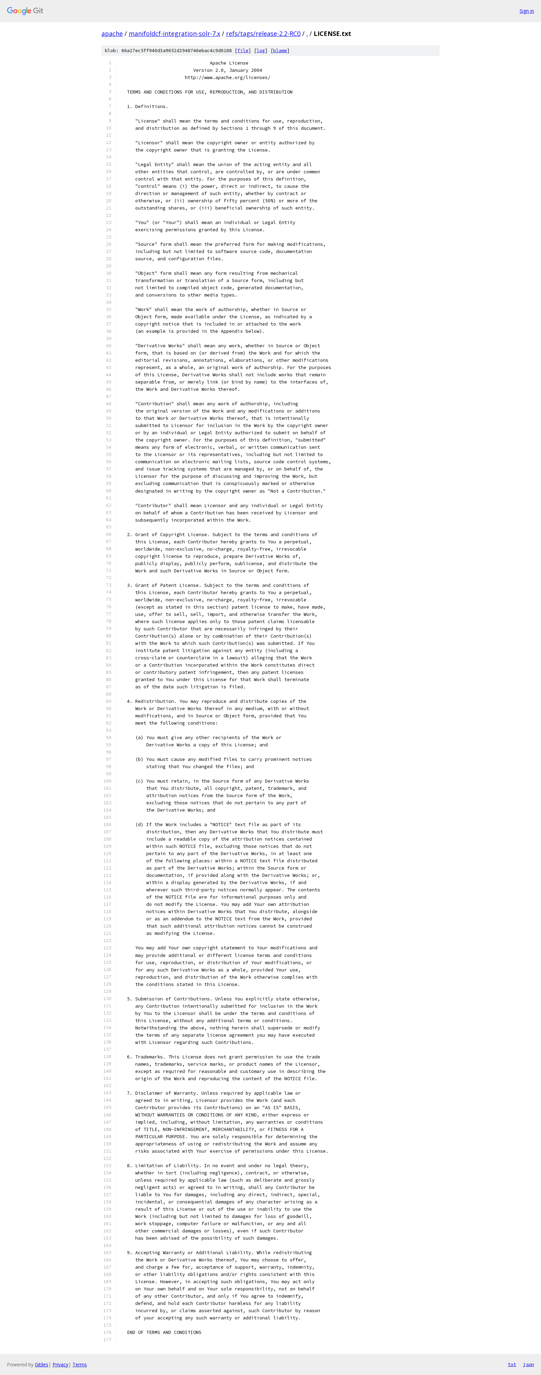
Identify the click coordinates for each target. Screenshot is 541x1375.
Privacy (60, 1364)
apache (112, 33)
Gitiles (41, 1364)
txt (512, 1364)
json (528, 1364)
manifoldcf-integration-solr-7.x (174, 33)
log (261, 51)
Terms (79, 1364)
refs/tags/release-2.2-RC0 (263, 33)
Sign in (527, 11)
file (242, 51)
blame (280, 51)
